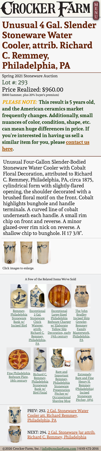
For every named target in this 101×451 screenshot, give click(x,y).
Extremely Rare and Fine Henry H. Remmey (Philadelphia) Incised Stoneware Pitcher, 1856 (84, 387)
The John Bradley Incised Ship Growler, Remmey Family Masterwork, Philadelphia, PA (81, 325)
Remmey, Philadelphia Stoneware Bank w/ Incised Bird (19, 318)
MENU (96, 10)
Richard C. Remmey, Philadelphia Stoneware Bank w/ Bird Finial (40, 383)
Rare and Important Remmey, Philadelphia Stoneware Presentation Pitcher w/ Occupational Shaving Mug (61, 386)
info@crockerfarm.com (59, 448)
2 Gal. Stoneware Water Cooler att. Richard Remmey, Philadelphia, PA (57, 415)
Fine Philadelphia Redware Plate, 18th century (18, 376)
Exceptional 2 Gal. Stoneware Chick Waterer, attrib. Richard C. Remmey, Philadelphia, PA (37, 327)
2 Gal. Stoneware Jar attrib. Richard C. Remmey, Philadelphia (61, 434)
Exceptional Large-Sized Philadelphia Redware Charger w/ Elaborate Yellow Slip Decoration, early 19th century (59, 323)
